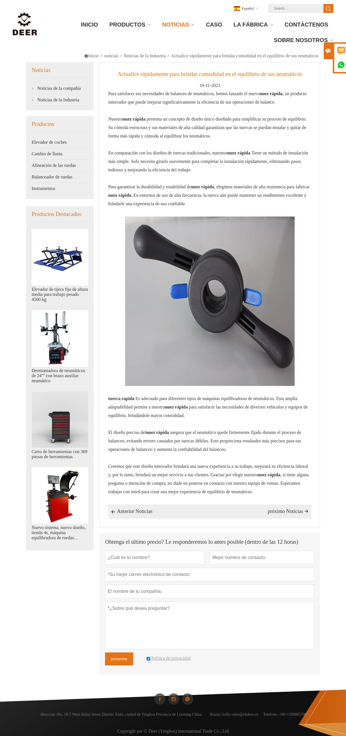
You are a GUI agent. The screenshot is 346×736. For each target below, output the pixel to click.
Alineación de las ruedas (54, 165)
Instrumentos (43, 188)
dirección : (48, 719)
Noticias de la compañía (59, 88)
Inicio (91, 55)
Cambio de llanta (47, 153)
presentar (119, 659)
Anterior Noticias (131, 512)
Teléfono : (271, 719)
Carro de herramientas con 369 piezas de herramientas (59, 454)
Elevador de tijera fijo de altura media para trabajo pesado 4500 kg (60, 294)
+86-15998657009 (294, 719)
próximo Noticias (288, 511)
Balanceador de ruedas (52, 176)
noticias (111, 55)
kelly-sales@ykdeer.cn (240, 719)
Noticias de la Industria (145, 55)
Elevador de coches (49, 142)
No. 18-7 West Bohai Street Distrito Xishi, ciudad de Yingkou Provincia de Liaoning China (129, 719)
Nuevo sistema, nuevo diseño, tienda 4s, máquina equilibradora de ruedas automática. (59, 532)
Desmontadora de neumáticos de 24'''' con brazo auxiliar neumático (58, 375)
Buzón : (216, 719)
